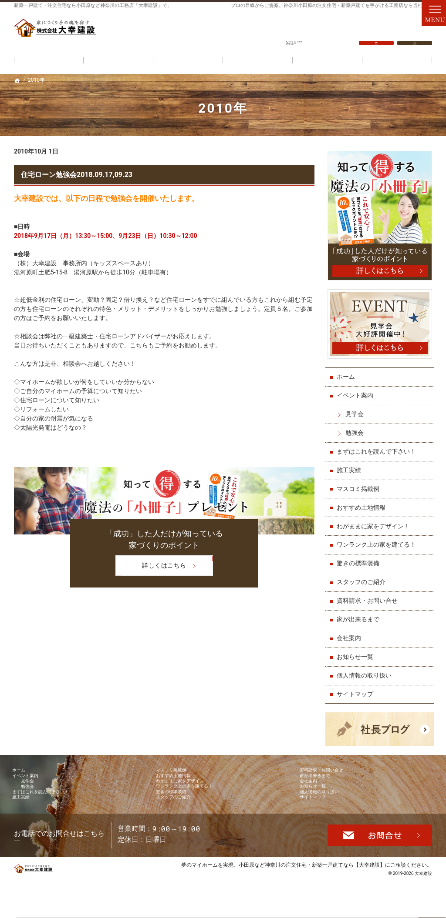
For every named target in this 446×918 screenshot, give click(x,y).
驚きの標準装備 (360, 559)
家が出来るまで (360, 615)
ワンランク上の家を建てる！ (378, 540)
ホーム (348, 372)
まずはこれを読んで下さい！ (378, 447)
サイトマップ (357, 689)
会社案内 (351, 633)
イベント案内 (357, 391)
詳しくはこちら (151, 566)
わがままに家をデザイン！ (375, 521)
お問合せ (376, 31)
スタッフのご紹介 (363, 577)
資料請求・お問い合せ (369, 596)
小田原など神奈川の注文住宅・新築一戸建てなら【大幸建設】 (312, 898)
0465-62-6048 (294, 31)
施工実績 (351, 465)
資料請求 (414, 31)
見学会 (357, 410)
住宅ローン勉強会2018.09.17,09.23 (76, 174)
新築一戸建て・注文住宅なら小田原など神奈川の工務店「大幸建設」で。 (93, 5)
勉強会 (357, 428)
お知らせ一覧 (357, 652)
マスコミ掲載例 (360, 484)
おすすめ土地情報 (363, 503)
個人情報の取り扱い (366, 671)
